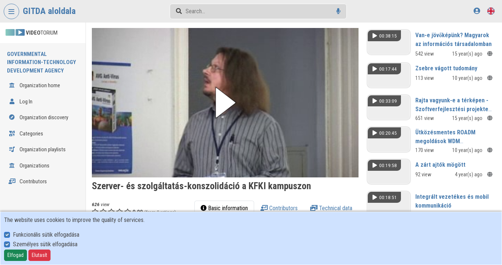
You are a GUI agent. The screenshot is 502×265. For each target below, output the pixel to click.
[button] (225, 102)
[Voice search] (338, 11)
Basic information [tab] (224, 208)
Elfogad (15, 255)
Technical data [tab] (331, 208)
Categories (25, 133)
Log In (20, 101)
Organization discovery (38, 117)
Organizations (28, 165)
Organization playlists (37, 149)
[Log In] (477, 11)
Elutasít (39, 255)
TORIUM (32, 32)
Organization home (34, 85)
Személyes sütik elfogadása (45, 244)
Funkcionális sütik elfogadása (46, 234)
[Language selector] (491, 11)
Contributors (27, 181)
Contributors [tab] (279, 208)
